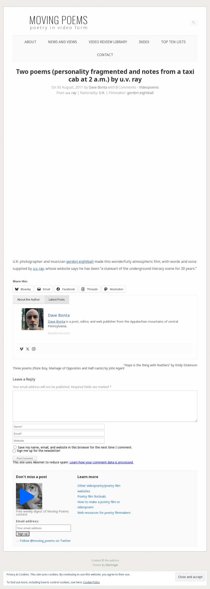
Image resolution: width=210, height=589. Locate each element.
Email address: (27, 526)
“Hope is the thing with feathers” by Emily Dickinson (160, 365)
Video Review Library (108, 42)
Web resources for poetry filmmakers (104, 518)
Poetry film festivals (91, 502)
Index (144, 42)
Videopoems (149, 87)
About (30, 42)
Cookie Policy (91, 582)
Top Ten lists (173, 42)
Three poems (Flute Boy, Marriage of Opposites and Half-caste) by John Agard (68, 368)
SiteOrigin (111, 570)
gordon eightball (140, 93)
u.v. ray (70, 93)
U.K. (102, 93)
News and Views (62, 42)
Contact (105, 55)
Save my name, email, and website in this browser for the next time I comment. (75, 452)
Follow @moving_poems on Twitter (45, 546)
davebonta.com (59, 333)
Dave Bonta (98, 87)
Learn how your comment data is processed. (101, 467)
